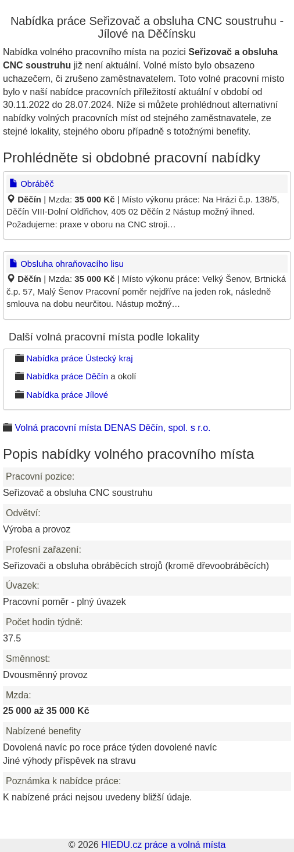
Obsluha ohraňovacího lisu (66, 264)
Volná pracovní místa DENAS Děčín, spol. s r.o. (112, 428)
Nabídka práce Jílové (67, 395)
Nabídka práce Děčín (67, 376)
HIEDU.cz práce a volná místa (163, 845)
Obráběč (31, 183)
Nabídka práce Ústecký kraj (79, 358)
